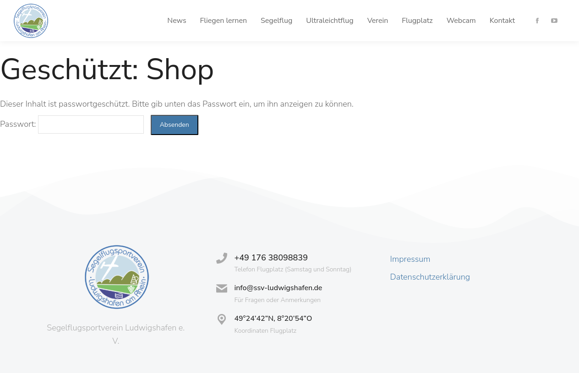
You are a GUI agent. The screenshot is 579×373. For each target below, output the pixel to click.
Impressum (410, 259)
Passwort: (72, 124)
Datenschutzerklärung (430, 276)
